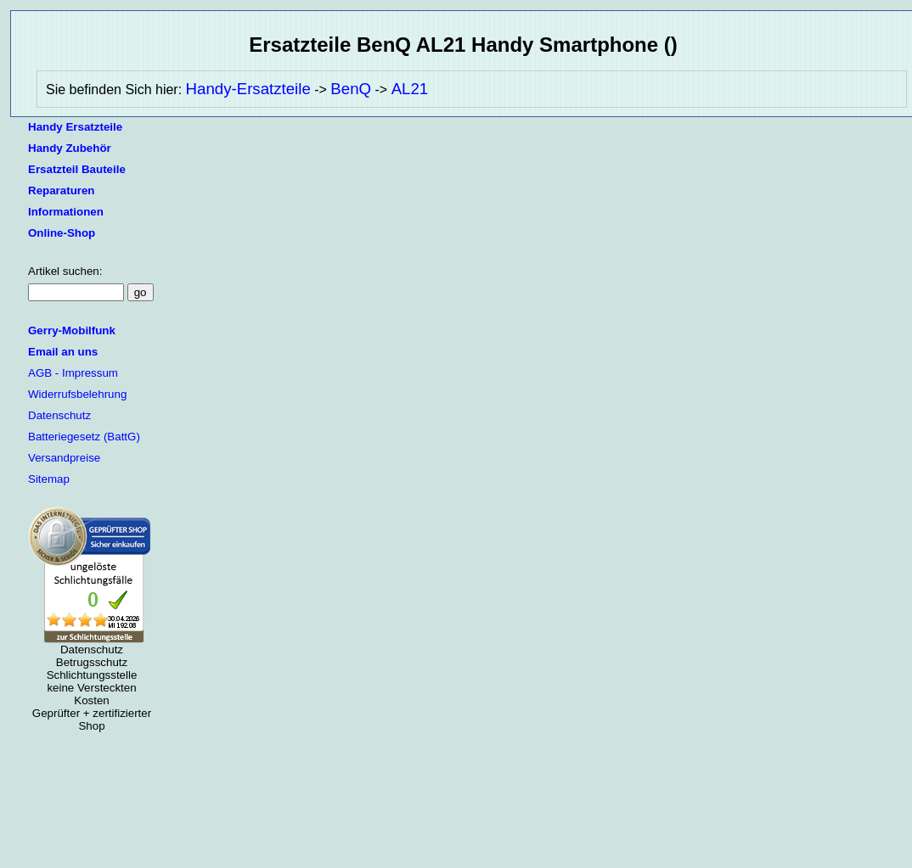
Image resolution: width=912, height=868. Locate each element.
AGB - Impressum (73, 373)
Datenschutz (59, 415)
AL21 (410, 89)
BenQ (350, 89)
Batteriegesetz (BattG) (84, 436)
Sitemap (49, 479)
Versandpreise (64, 457)
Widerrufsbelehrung (77, 394)
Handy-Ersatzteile (248, 89)
